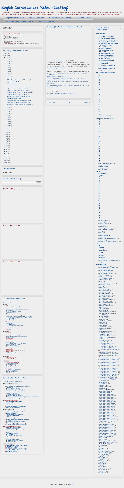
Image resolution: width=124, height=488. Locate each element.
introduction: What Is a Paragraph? (14, 401)
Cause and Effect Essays (13, 450)
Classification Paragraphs (11, 418)
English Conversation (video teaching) (34, 8)
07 (6, 141)
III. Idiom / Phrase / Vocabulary (105, 118)
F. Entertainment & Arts (105, 45)
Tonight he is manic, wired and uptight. (57, 76)
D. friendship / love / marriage (107, 41)
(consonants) (102, 173)
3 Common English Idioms (13, 84)
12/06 (8, 124)
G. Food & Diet (103, 46)
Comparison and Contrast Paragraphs (14, 414)
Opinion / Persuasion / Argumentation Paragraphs (17, 419)
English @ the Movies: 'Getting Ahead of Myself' (18, 88)
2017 (6, 55)
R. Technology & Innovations (107, 65)
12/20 (8, 76)
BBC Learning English (15, 225)
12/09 (8, 117)
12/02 (8, 128)
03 (6, 149)
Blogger (71, 484)
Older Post (86, 102)
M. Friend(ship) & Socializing (107, 57)
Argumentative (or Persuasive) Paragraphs (16, 421)
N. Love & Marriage (104, 58)
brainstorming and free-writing (13, 439)
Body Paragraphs (10, 434)
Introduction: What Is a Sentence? (14, 385)
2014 (6, 160)
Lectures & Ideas (83, 18)
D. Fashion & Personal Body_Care (108, 40)
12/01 (8, 130)
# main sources (101, 264)
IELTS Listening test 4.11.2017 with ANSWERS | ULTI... (20, 92)
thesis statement (10, 431)
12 (6, 57)
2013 (6, 162)
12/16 (8, 107)
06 (6, 143)
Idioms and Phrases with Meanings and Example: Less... (20, 104)
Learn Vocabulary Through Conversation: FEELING (19, 96)
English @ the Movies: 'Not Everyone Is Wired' (18, 90)
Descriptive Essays (12, 446)
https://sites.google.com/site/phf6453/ (12, 381)
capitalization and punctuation (13, 394)
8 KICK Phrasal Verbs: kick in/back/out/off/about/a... (19, 86)
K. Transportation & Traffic (106, 53)
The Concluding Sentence (12, 405)
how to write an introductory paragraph (15, 429)
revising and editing (11, 441)
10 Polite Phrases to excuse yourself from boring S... (19, 79)
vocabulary (102, 257)
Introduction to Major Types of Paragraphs (15, 411)
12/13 (8, 113)
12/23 (8, 69)
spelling (101, 255)
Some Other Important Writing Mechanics (15, 392)
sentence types (10, 387)
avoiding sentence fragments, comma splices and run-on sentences (23, 396)
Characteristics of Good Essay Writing (14, 435)
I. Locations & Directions (106, 50)
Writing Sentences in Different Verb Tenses (15, 389)
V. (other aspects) (102, 244)
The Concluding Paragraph (12, 433)
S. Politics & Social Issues (106, 67)
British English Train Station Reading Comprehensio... (19, 100)
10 (6, 134)
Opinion (9, 420)
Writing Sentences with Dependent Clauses (15, 390)
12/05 (8, 126)
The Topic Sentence (10, 402)
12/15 (8, 109)
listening (101, 249)
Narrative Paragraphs (11, 413)
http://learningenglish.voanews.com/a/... (58, 68)
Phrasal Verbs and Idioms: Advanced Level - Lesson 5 (19, 102)
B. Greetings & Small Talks (106, 36)
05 (6, 145)
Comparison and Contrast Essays (16, 448)
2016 (6, 156)
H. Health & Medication (105, 48)
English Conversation (14, 18)
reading (101, 252)
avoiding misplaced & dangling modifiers (16, 398)
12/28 (8, 63)
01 (6, 153)
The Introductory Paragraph (12, 428)
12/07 (8, 121)
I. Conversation (101, 33)
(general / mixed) (11, 438)
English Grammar (36, 18)
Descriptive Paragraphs (11, 412)
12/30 (8, 59)
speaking (101, 254)
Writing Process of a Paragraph (13, 407)
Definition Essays (11, 451)
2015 (6, 158)
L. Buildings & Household (106, 55)
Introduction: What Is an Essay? (13, 427)
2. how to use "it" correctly (12, 354)
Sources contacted (46, 21)
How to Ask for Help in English (14, 98)
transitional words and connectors (15, 395)
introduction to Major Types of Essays (17, 445)
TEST (100, 245)
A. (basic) (101, 35)
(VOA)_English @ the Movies (58, 93)
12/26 (8, 67)
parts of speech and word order (13, 388)
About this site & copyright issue (19, 21)
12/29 (8, 61)
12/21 (8, 74)
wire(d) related (71, 93)
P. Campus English (104, 62)
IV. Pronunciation (102, 171)
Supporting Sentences (11, 403)
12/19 (8, 78)
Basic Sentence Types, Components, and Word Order (18, 386)
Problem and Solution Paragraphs (16, 424)
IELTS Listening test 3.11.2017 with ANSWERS (18, 94)
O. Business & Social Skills (106, 60)
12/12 (8, 115)
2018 (6, 53)
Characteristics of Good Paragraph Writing (16, 406)
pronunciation (103, 250)
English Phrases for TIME (13, 82)
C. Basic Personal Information (107, 38)
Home (69, 102)
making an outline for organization (15, 440)
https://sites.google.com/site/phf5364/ (12, 302)
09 (6, 136)
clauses (10, 329)
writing (101, 259)
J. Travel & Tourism (104, 52)
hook (8, 432)
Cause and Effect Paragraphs (12, 415)
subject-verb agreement (12, 393)
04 (6, 147)
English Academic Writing (60, 18)
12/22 (8, 71)
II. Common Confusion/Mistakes (106, 72)
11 (6, 132)
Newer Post (51, 102)
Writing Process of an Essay (12, 437)
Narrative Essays (11, 447)
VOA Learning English (58, 61)
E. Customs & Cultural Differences (108, 43)
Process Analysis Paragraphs (12, 422)
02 (6, 151)
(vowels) (101, 175)
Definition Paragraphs (11, 417)
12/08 (8, 119)
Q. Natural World (103, 63)
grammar (101, 247)
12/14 (8, 111)
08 (6, 139)
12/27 (8, 65)
